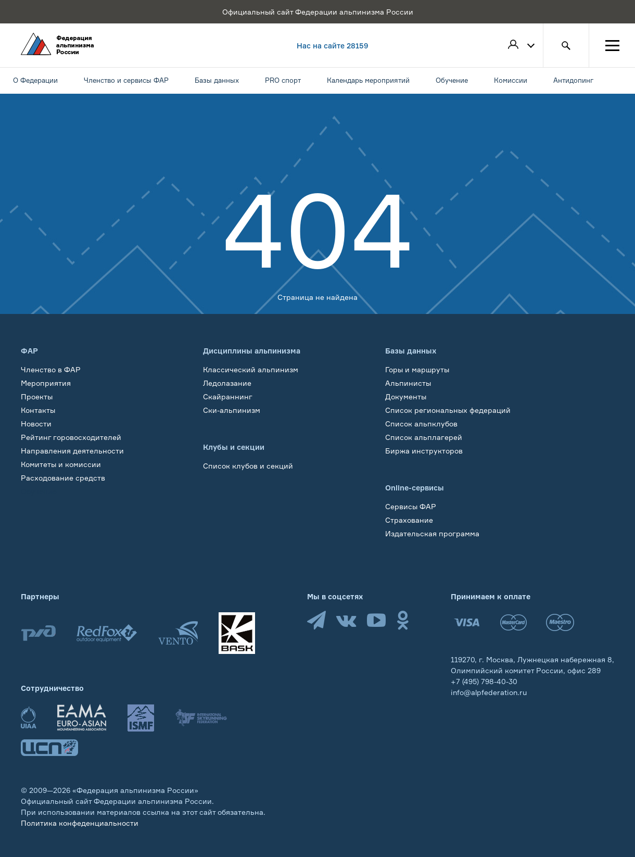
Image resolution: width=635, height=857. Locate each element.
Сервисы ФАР (410, 506)
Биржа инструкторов (424, 450)
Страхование (409, 519)
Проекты (37, 396)
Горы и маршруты (417, 369)
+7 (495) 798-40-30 (484, 681)
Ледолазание (227, 383)
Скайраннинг (227, 396)
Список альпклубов (421, 423)
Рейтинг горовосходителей (71, 437)
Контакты (38, 410)
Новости (36, 423)
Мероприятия (46, 383)
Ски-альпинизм (231, 410)
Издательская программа (432, 533)
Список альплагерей (423, 437)
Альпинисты (408, 383)
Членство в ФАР (51, 369)
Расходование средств (63, 477)
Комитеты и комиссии (61, 464)
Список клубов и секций (248, 465)
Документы (405, 396)
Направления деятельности (72, 450)
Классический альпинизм (250, 369)
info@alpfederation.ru (489, 692)
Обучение (39, 491)
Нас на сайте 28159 (333, 45)
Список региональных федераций (448, 410)
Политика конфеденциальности (79, 822)
